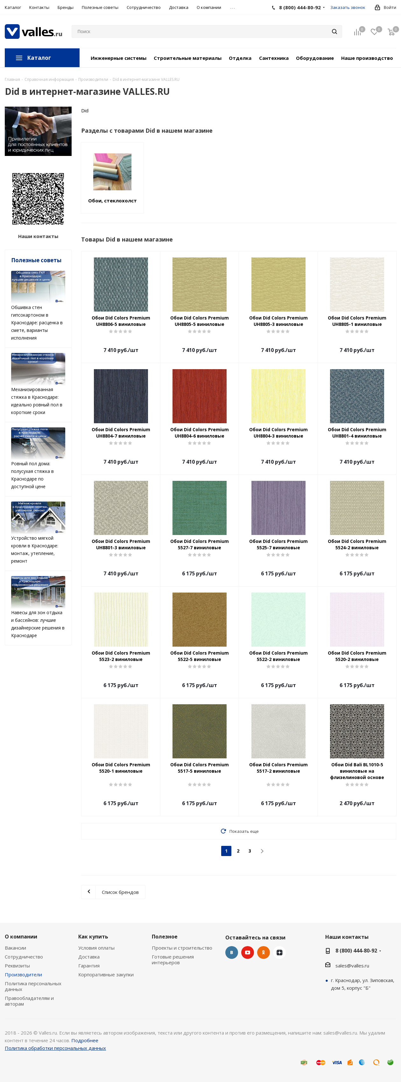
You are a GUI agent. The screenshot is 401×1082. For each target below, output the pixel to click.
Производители (23, 974)
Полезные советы (36, 260)
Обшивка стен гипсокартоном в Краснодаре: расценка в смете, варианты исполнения (38, 306)
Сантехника (274, 58)
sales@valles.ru (352, 965)
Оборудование (315, 58)
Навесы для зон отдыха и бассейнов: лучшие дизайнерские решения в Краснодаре (38, 607)
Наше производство (367, 58)
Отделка (240, 58)
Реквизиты (17, 965)
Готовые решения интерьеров (173, 959)
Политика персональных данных (33, 986)
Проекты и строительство (182, 948)
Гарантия (89, 965)
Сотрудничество (24, 956)
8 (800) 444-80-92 (356, 950)
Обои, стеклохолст (112, 200)
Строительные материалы (188, 58)
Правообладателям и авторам (29, 1001)
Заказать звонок (347, 7)
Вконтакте (231, 952)
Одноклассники (263, 952)
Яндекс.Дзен (279, 952)
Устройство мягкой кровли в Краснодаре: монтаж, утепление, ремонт (38, 533)
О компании (21, 936)
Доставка (89, 956)
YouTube (247, 952)
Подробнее (84, 1040)
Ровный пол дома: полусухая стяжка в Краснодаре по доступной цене (38, 458)
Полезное (165, 936)
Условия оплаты (96, 948)
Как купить (93, 936)
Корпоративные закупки (106, 974)
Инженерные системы (118, 58)
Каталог (39, 57)
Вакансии (15, 948)
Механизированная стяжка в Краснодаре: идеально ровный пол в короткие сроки (38, 384)
